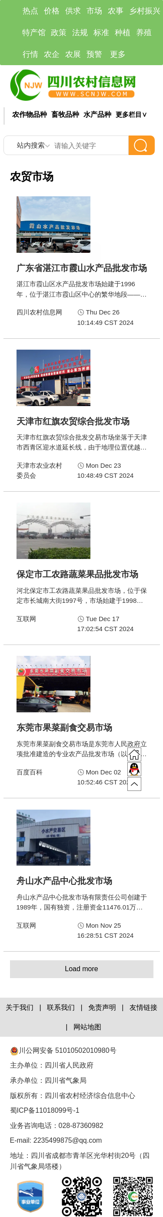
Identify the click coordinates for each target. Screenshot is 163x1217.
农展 (73, 54)
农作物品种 (29, 114)
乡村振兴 (144, 11)
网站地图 (87, 1027)
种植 (122, 32)
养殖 (144, 32)
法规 (80, 32)
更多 (118, 54)
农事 (115, 11)
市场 (94, 11)
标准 (101, 32)
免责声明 (102, 1007)
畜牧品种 (65, 114)
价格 (52, 11)
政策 (59, 32)
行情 (30, 54)
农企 (52, 54)
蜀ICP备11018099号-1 (46, 1110)
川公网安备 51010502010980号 (63, 1050)
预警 (94, 54)
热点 (30, 11)
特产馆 (34, 32)
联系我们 (61, 1007)
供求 (73, 11)
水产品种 (97, 114)
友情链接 (143, 1007)
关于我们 (19, 1007)
